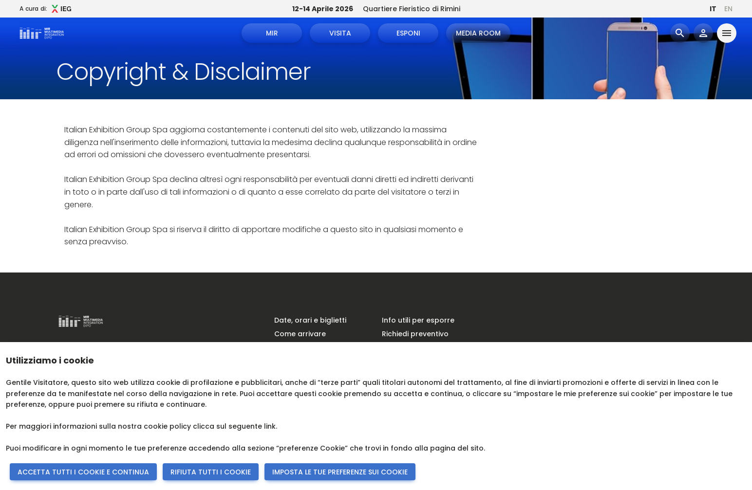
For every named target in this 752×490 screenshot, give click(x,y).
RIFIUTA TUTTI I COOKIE (210, 472)
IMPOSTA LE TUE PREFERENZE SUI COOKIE (340, 472)
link (270, 426)
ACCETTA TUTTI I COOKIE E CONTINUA (83, 472)
